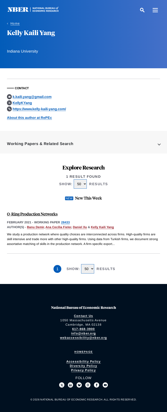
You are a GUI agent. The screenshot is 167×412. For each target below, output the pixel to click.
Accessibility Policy (83, 361)
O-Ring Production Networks (32, 214)
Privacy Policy (83, 370)
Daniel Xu (80, 227)
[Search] (142, 10)
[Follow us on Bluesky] (79, 385)
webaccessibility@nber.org (83, 337)
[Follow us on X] (61, 385)
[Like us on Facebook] (96, 385)
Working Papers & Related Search (40, 144)
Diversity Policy (83, 366)
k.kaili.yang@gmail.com (32, 97)
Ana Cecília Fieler (58, 227)
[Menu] (155, 10)
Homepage (83, 351)
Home (15, 23)
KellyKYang (22, 103)
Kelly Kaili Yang (102, 227)
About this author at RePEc (29, 118)
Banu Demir (35, 227)
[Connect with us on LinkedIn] (70, 385)
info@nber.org (83, 333)
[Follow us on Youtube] (105, 385)
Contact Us (83, 316)
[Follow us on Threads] (87, 385)
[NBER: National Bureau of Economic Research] (36, 11)
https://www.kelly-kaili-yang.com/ (39, 109)
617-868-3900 (83, 329)
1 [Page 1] (57, 269)
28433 (65, 222)
